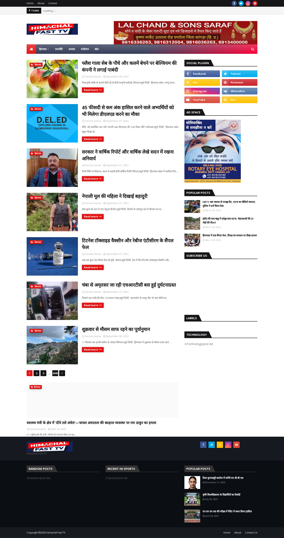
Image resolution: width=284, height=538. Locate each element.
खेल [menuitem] (97, 49)
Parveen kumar (93, 76)
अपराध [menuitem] (71, 49)
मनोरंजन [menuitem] (85, 49)
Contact (52, 3)
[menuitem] (31, 49)
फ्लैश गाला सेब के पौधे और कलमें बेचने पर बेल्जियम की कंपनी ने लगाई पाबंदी (129, 66)
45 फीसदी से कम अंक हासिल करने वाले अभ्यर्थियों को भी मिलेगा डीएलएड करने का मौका (128, 110)
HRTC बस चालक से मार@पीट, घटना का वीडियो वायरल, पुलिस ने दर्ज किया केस (229, 204)
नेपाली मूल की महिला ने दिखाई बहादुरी (114, 196)
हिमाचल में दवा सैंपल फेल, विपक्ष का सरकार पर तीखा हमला (230, 235)
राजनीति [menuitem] (59, 49)
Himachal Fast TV (55, 532)
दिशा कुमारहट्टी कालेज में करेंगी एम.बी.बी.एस (223, 478)
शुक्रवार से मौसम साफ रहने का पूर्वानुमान (116, 329)
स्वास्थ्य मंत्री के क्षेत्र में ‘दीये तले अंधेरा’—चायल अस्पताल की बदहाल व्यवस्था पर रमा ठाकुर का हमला (91, 422)
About (40, 3)
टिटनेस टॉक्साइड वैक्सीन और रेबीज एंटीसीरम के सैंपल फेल (127, 243)
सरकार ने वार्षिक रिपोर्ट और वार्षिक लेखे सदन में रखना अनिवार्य (128, 155)
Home (30, 3)
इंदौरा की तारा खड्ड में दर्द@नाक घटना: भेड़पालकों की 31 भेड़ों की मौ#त (228, 220)
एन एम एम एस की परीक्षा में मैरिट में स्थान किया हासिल (227, 511)
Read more (91, 90)
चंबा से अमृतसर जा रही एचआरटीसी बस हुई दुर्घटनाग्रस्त (129, 285)
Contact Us (251, 532)
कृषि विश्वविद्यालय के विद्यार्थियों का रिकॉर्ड (221, 494)
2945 (55, 373)
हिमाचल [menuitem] (43, 49)
